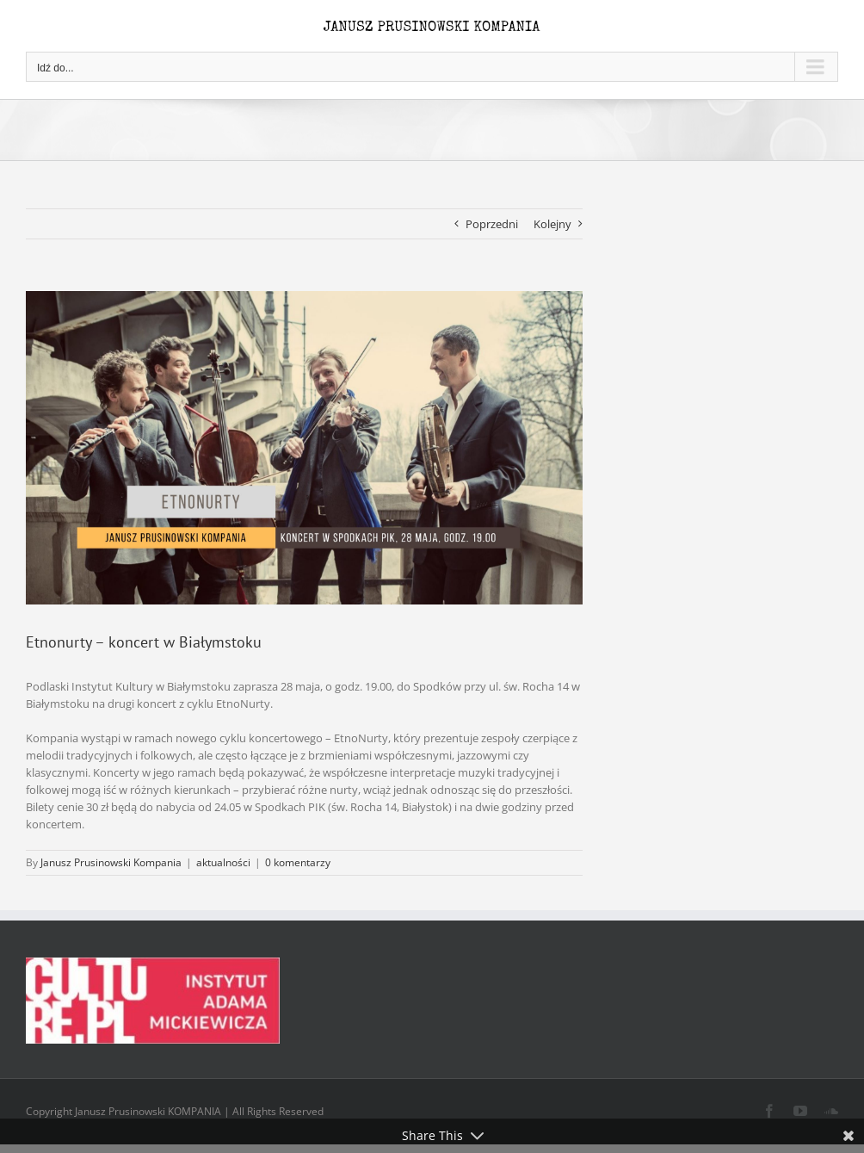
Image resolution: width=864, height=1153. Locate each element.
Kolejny (552, 224)
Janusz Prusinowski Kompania (111, 862)
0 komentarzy (297, 862)
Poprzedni (492, 224)
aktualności (223, 862)
